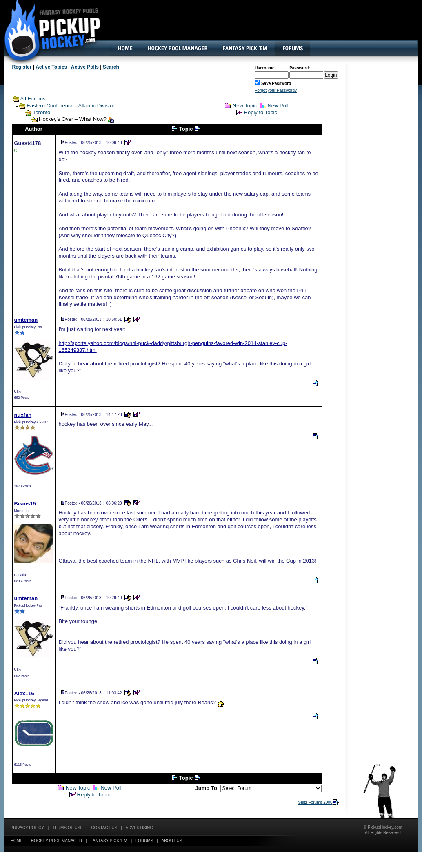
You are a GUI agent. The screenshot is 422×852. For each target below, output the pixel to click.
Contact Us (104, 827)
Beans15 (25, 504)
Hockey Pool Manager (56, 841)
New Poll (277, 105)
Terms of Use (67, 827)
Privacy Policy (27, 827)
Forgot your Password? (276, 90)
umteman (26, 320)
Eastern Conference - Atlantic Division (71, 105)
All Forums (32, 99)
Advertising (139, 827)
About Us (172, 841)
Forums (144, 841)
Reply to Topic (260, 112)
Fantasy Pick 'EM (108, 841)
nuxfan (23, 415)
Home (17, 841)
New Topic (245, 105)
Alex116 (24, 693)
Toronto (41, 112)
